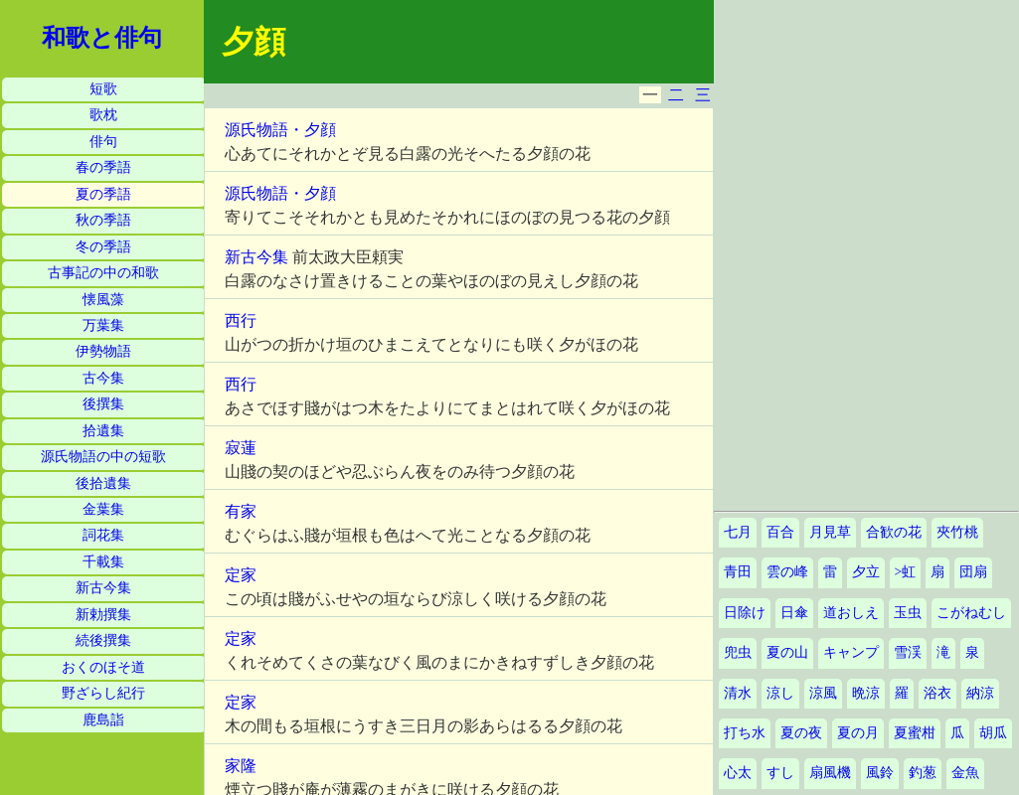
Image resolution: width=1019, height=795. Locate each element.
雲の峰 (787, 571)
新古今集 (103, 587)
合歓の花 (894, 532)
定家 (240, 574)
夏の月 (858, 732)
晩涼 (866, 693)
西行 (240, 320)
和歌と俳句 (102, 38)
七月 (738, 532)
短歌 (103, 88)
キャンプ (851, 652)
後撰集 (103, 404)
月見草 (830, 532)
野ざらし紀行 (103, 693)
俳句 (103, 141)
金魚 (965, 772)
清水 (738, 693)
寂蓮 (240, 447)
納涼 (980, 693)
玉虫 (908, 612)
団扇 (973, 571)
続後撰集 (103, 640)
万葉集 (103, 325)
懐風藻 (103, 299)
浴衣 (937, 693)
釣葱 (922, 772)
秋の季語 (103, 220)
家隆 (240, 765)
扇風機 (830, 772)
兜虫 (738, 652)
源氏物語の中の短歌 (103, 456)
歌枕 (103, 114)
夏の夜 (801, 732)
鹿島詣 (103, 720)
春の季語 (103, 167)
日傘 (794, 612)
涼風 (823, 693)
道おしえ (851, 612)
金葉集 (103, 509)
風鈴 (880, 772)
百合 (780, 532)
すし (780, 772)
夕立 (866, 571)
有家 (240, 511)
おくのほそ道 (103, 667)
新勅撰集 (103, 614)
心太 (738, 772)
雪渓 (908, 652)
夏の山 (787, 652)
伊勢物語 (103, 351)
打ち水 (744, 732)
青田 (738, 571)
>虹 (906, 571)
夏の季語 (103, 194)
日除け (744, 612)
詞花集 (103, 535)
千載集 (103, 562)
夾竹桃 (957, 532)
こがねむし (971, 612)
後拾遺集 (103, 483)
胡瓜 (993, 732)
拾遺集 (103, 430)
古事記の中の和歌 (103, 272)
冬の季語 (103, 246)
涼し (780, 693)
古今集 (103, 378)
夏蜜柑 (914, 732)
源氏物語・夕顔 (280, 129)
